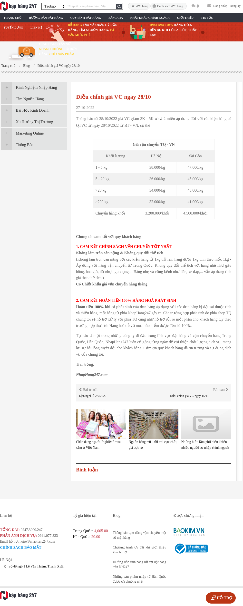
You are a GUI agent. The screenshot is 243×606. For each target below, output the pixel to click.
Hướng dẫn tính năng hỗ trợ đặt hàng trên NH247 (139, 564)
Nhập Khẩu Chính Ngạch (150, 18)
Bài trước (88, 390)
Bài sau (220, 390)
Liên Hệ (36, 27)
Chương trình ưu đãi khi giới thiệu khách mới (139, 550)
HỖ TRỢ (224, 598)
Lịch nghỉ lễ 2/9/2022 (92, 396)
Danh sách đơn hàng (170, 6)
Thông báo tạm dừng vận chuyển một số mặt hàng (139, 535)
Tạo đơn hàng (139, 6)
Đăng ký (235, 6)
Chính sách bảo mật (20, 547)
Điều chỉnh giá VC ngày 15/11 (189, 396)
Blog (26, 66)
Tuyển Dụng (13, 27)
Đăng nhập (220, 6)
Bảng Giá (115, 18)
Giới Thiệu (185, 18)
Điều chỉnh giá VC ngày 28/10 (59, 66)
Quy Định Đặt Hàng (85, 18)
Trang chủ (12, 18)
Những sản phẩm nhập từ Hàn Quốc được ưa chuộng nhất (139, 579)
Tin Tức (207, 18)
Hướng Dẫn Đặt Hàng (46, 18)
